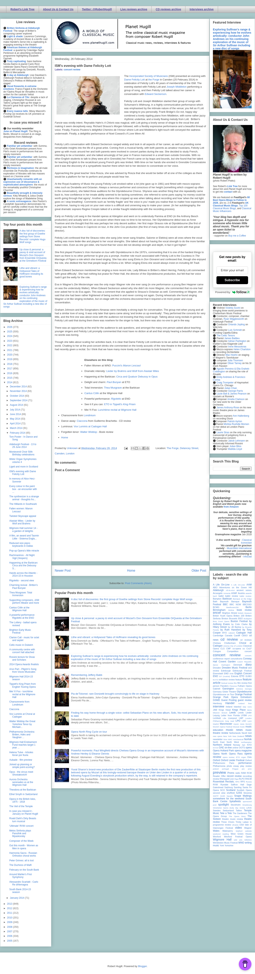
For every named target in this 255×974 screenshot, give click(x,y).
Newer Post (63, 570)
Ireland (229, 706)
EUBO (249, 676)
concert (248, 651)
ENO (215, 676)
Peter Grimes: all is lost (21, 860)
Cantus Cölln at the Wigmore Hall (19, 609)
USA (241, 825)
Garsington (228, 688)
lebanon (216, 713)
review (216, 779)
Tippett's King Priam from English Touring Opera (22, 685)
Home (64, 437)
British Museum (245, 613)
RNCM (248, 779)
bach (215, 596)
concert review (72, 69)
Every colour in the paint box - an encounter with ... (23, 489)
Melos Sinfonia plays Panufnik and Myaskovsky (20, 833)
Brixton (225, 618)
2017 (10, 368)
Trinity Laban (242, 822)
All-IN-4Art (230, 590)
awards (249, 593)
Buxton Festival (239, 621)
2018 (10, 364)
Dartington (225, 665)
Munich (249, 724)
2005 (10, 940)
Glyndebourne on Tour (223, 694)
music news (234, 729)
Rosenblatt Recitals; (223, 781)
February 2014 (18, 432)
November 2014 (18, 391)
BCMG (216, 607)
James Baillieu (232, 338)
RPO (237, 782)
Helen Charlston (241, 349)
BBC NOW (235, 604)
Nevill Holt (247, 733)
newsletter (218, 739)
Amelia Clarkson (236, 399)
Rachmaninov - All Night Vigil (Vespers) (22, 556)
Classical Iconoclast (246, 541)
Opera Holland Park (223, 750)
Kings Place (239, 709)
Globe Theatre (229, 691)
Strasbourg (247, 805)
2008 (10, 927)
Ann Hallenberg (241, 415)
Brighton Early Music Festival (20, 631)
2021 (10, 350)
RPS (242, 781)
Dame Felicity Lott (134, 79)
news (248, 736)
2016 (10, 373)
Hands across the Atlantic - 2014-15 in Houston (23, 574)
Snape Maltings (243, 795)
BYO (224, 633)
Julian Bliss (235, 446)
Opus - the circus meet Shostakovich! (21, 773)
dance (215, 665)
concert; (248, 655)
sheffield (231, 793)
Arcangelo (218, 593)
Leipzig (216, 715)
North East (219, 742)
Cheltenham (230, 643)
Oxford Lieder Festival (232, 760)
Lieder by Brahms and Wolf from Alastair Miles (132, 371)
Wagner (248, 828)
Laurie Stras (222, 432)
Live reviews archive (133, 9)
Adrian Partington (237, 341)
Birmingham (219, 610)
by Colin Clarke (239, 624)
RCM (249, 773)
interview (218, 706)
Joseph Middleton (176, 86)
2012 (10, 908)
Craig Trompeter (225, 382)
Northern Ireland (222, 744)
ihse (250, 703)
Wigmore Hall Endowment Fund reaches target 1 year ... (23, 745)
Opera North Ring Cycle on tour (89, 731)
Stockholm (236, 805)
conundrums (236, 658)
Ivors (249, 707)
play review (246, 766)
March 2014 (16, 428)
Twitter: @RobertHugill (97, 9)
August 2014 (17, 405)
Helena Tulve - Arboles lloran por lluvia (21, 754)
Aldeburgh (218, 590)
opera (249, 747)
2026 (10, 327)
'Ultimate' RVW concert (21, 826)
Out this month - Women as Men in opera (23, 847)
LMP (241, 718)
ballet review (231, 596)
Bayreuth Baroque (229, 601)
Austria (241, 593)
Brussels (233, 618)
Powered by (232, 292)
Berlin (249, 607)
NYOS (215, 748)
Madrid (216, 724)
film (235, 683)
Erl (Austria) (224, 676)
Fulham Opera (245, 686)
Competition (233, 651)
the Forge (153, 79)
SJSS (239, 792)
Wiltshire (248, 840)
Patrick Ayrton (235, 421)
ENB (232, 673)
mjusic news (238, 724)
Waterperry (227, 831)
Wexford (217, 836)
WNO (241, 842)
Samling (238, 787)
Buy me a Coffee (237, 235)
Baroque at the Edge (242, 599)
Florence (233, 686)
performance (245, 763)
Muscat (236, 727)
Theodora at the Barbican (22, 789)
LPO (237, 721)
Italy (244, 707)
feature (238, 679)
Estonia (234, 676)
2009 (10, 922)
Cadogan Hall (244, 632)
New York (227, 736)
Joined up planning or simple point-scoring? (22, 766)
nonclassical (238, 739)
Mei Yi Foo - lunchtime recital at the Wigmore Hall (22, 694)
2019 (10, 359)
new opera (217, 736)
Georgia (248, 689)
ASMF (234, 593)
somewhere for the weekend (228, 798)
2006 (10, 936)
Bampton (217, 599)
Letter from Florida (230, 715)
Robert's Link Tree (22, 9)
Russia (249, 782)
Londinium (90, 415)
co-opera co (238, 648)
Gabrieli (216, 688)
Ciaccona (82, 420)
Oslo (249, 757)
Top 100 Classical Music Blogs (230, 207)
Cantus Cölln (91, 393)
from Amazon (231, 506)
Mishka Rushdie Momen (236, 424)
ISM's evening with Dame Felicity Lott (22, 473)
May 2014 (15, 418)
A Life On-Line (221, 584)
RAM (243, 773)
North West (233, 742)
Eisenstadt (218, 673)
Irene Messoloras (237, 346)
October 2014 (17, 395)
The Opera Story (237, 816)
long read (229, 721)
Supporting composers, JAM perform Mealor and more (24, 601)
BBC (225, 604)
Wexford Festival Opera (238, 836)
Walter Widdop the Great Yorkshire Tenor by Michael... (22, 724)
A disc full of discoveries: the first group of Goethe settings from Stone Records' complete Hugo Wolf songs (131, 599)
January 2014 (17, 897)
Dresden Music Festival (234, 667)
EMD (226, 673)
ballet (221, 596)
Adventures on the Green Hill (235, 587)
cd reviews (246, 640)
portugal (225, 769)
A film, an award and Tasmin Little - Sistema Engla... (24, 537)
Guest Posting (229, 700)
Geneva (239, 689)
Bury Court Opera (221, 621)
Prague (235, 769)
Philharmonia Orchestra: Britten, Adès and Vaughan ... (22, 734)
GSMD (216, 700)
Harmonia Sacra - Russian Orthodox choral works (23, 854)
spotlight (223, 804)
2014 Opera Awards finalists (24, 664)
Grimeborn (246, 697)
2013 (10, 903)
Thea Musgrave (113, 387)
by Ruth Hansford (230, 629)
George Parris (235, 391)
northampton (246, 742)
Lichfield (217, 718)
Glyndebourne (244, 691)
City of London (236, 646)
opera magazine (243, 750)
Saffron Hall (237, 784)
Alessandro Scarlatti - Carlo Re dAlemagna (23, 883)
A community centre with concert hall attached (22, 651)
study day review (237, 808)
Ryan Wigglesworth (234, 319)
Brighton (226, 613)
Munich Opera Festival (222, 727)
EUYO (215, 680)
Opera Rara (236, 753)
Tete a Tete (226, 813)
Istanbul (237, 706)
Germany (217, 691)
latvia (249, 710)
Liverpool (232, 718)
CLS (222, 648)
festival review (227, 683)
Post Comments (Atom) (138, 583)
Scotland (230, 790)
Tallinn (239, 810)
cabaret (232, 633)
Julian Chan (230, 388)
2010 (10, 917)
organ (243, 757)
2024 (10, 336)
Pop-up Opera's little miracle (24, 550)
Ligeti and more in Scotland (23, 466)
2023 (10, 340)
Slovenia (248, 793)
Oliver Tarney (234, 363)
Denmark (237, 665)
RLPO (242, 779)
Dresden (217, 668)
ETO (241, 676)
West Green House (241, 834)
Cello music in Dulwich (21, 645)
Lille (224, 718)
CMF (228, 648)
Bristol (234, 613)
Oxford (216, 760)
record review (234, 776)
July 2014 (15, 409)
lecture (224, 713)
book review (244, 610)
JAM (215, 710)
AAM (249, 584)
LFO (250, 715)
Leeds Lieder (245, 712)
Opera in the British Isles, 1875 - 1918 (22, 800)
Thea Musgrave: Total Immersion (20, 594)
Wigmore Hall (222, 839)
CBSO (245, 635)
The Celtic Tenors (225, 335)
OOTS (242, 747)
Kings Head (225, 710)
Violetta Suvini (232, 307)
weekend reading (221, 834)
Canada (228, 635)
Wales (216, 830)
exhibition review (227, 679)
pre (243, 769)
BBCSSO (247, 604)
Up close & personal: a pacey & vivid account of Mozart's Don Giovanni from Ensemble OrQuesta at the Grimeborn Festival (33, 255)
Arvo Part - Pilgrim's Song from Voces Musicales (22, 670)
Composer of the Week (21, 841)
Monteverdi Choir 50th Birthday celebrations (21, 453)
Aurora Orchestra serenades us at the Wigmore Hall (21, 782)
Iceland (241, 703)
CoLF (249, 648)
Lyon (250, 721)
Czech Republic (244, 662)
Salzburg (228, 787)
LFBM (244, 715)
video (238, 827)
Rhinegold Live (227, 779)
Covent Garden (227, 661)
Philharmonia (219, 766)
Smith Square (226, 796)
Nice (225, 739)
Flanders (224, 686)
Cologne (217, 651)
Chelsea (217, 643)
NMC (230, 739)
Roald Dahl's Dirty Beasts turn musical (22, 820)
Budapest (248, 618)
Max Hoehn (232, 355)
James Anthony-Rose (227, 407)
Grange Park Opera (225, 697)
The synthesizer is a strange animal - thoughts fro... (24, 498)
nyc (243, 745)
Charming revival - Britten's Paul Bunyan (23, 586)
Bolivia (231, 610)
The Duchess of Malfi (20, 865)
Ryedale (224, 784)
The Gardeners (240, 813)
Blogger (142, 966)
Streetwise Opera (220, 808)
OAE (221, 747)
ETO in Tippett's (120, 404)
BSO (240, 618)
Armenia (226, 593)
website (248, 831)
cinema (226, 646)
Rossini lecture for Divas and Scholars (22, 658)
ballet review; (246, 596)
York (222, 845)
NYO (249, 745)
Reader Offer (219, 776)
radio (237, 773)
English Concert (243, 673)
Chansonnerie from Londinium (19, 703)
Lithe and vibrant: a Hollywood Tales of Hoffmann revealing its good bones (113, 637)
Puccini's (126, 365)
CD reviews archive (168, 9)
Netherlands (235, 733)
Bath (215, 601)
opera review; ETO (231, 757)
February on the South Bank (24, 869)
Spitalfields (235, 801)
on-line (228, 747)
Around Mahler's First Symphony (20, 875)
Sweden (217, 810)
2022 (10, 345)
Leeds (232, 712)
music (242, 727)
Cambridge (218, 635)
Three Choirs (227, 822)
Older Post (199, 570)
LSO (244, 721)
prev (250, 769)
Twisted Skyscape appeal (22, 516)
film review (242, 683)
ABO (215, 587)
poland (216, 769)
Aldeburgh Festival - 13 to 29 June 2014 (22, 445)
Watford (239, 831)
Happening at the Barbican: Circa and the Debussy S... (23, 565)
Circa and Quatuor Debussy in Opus (137, 376)
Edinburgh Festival (242, 671)
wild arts (238, 840)
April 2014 (15, 423)
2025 (10, 331)
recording (247, 776)
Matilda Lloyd (235, 449)
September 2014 (19, 400)
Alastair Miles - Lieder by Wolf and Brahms (22, 522)
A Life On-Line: (238, 585)
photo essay (233, 766)
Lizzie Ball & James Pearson (231, 393)
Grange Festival (243, 694)
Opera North (220, 753)
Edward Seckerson (155, 94)
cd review (229, 639)
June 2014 (16, 414)
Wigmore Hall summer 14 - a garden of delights (23, 529)
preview (219, 772)
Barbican (227, 598)
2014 (10, 382)
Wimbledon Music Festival (225, 843)
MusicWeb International (239, 548)
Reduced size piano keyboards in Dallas (21, 544)
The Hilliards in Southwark (23, 504)
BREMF (217, 613)
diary (249, 664)
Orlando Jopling (236, 324)
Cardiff (237, 635)
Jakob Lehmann (236, 440)
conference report (221, 658)
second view (219, 793)
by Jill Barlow (234, 627)
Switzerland (228, 810)
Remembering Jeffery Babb (86, 674)
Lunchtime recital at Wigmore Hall (117, 409)
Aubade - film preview (20, 759)
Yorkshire (229, 845)
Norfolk (248, 739)
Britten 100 (238, 616)
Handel (229, 703)
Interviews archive (201, 9)
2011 (10, 913)
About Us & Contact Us (58, 9)
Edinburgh (226, 671)
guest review (245, 700)
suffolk (249, 808)
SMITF (216, 796)
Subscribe (232, 280)
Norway (236, 745)
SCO (222, 790)
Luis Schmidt (235, 330)
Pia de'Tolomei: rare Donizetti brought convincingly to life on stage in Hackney (115, 693)
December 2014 (18, 386)
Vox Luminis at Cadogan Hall (90, 426)
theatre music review (232, 819)
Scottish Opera (244, 790)
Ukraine (235, 825)
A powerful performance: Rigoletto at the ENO (22, 616)
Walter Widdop (88, 431)
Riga (236, 779)
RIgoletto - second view (21, 580)
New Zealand (238, 736)
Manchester (226, 723)
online (235, 747)
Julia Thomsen (235, 360)
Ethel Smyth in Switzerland (23, 794)
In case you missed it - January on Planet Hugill (23, 812)
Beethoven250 (232, 607)
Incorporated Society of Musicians (148, 76)
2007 (10, 931)
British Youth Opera (222, 616)
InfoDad (247, 556)
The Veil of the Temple (21, 806)
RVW (215, 784)
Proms (230, 773)
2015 (10, 377)
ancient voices (244, 590)
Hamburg (217, 703)
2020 (10, 354)
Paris (231, 763)
